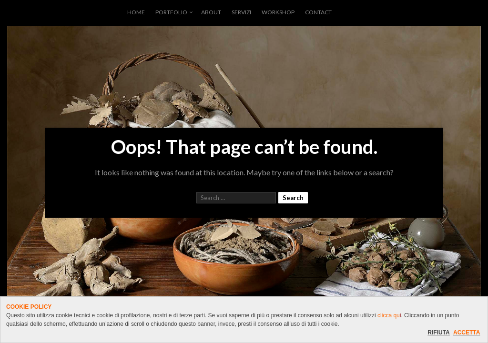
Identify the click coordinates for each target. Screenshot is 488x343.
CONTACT (318, 12)
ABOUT (211, 12)
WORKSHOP (278, 12)
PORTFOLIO (171, 12)
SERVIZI (241, 12)
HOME (136, 12)
